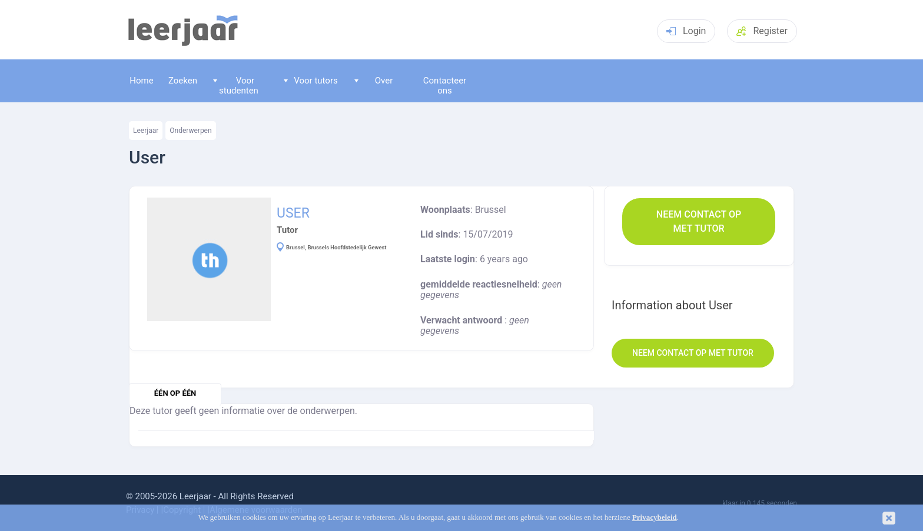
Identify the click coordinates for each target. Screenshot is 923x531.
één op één (175, 393)
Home (141, 80)
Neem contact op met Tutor (698, 221)
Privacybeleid (654, 517)
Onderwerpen (190, 130)
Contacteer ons (444, 85)
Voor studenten (235, 85)
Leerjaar (145, 130)
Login (686, 30)
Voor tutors (311, 80)
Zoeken (182, 80)
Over (373, 80)
